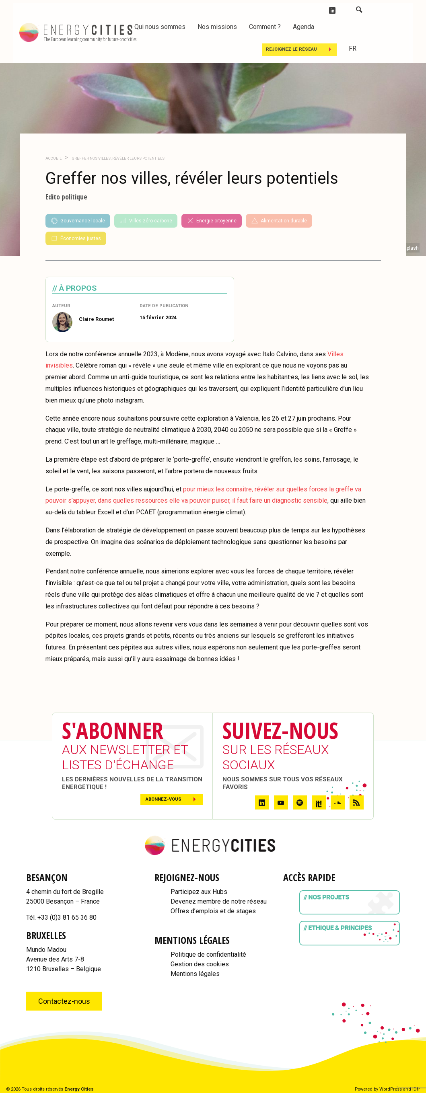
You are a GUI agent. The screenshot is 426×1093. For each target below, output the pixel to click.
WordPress (390, 1089)
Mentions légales (195, 974)
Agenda (303, 27)
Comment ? (265, 27)
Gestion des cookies (200, 964)
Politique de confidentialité (208, 954)
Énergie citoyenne (212, 220)
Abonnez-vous (163, 799)
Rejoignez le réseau (291, 49)
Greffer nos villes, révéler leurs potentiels (118, 158)
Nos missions (217, 27)
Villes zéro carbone (145, 220)
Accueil (53, 158)
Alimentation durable (279, 220)
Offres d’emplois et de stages (213, 911)
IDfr (416, 1089)
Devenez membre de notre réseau (219, 901)
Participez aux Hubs (199, 892)
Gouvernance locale (78, 220)
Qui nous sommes (159, 27)
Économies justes (76, 238)
